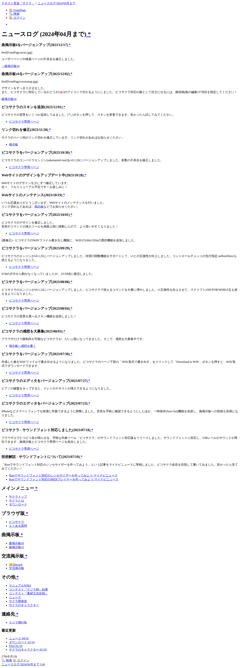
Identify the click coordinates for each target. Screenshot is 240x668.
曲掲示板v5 (16, 547)
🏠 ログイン (17, 17)
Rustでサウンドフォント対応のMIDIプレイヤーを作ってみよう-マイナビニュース (63, 479)
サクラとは (16, 500)
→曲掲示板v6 (11, 66)
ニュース (15, 597)
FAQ (15, 646)
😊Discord (15, 564)
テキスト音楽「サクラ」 (18, 3)
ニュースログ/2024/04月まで (20, 664)
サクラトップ (18, 496)
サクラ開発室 (18, 601)
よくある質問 (18, 525)
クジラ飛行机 (18, 622)
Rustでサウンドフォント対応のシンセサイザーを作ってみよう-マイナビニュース (63, 475)
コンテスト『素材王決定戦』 (28, 593)
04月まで (69, 3)
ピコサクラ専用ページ (24, 121)
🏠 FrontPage (17, 10)
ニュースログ (47, 3)
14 (42, 664)
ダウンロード (18, 504)
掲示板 (13, 144)
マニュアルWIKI (20, 585)
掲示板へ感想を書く (22, 345)
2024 (59, 3)
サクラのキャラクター (24, 605)
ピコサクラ (16, 521)
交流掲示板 (16, 568)
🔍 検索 (14, 13)
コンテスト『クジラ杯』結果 (28, 589)
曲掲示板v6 (9, 99)
